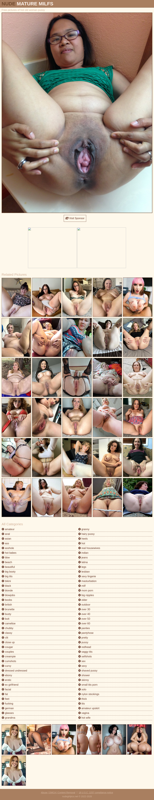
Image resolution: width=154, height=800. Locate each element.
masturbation (87, 581)
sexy (82, 666)
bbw (6, 557)
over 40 (84, 614)
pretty (83, 637)
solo (82, 689)
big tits (7, 576)
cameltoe (8, 623)
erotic (6, 680)
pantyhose (86, 633)
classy (7, 633)
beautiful (8, 567)
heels (83, 538)
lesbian (84, 571)
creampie (9, 656)
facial (6, 689)
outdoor (84, 604)
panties (84, 628)
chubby (7, 628)
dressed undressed (14, 670)
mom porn (85, 590)
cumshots (9, 661)
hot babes (9, 552)
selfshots (85, 656)
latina (83, 562)
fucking (7, 703)
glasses (8, 713)
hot (81, 543)
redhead (84, 647)
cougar (7, 647)
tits (81, 703)
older (82, 600)
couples (8, 651)
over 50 (84, 618)
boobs (7, 600)
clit (5, 637)
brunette (8, 609)
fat (5, 694)
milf (82, 585)
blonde (7, 590)
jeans (83, 557)
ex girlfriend (10, 684)
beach (7, 562)
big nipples (86, 595)
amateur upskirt (89, 708)
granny (83, 529)
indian (83, 552)
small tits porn (88, 684)
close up (8, 642)
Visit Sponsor (75, 218)
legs (82, 567)
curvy (6, 666)
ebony (7, 675)
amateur (8, 529)
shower (84, 675)
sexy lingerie (87, 576)
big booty (8, 571)
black (6, 585)
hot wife (84, 717)
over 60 (84, 623)
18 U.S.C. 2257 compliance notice (96, 792)
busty (6, 614)
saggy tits (85, 651)
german (8, 708)
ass (5, 543)
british (7, 604)
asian (6, 538)
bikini (6, 581)
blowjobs (8, 595)
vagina (83, 713)
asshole (8, 548)
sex (82, 661)
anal (6, 534)
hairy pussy (86, 534)
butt (5, 618)
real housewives (89, 548)
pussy (83, 642)
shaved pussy (87, 670)
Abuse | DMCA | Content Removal (58, 792)
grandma (8, 717)
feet (5, 698)
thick (82, 698)
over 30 (84, 609)
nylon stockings (88, 694)
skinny (83, 680)
